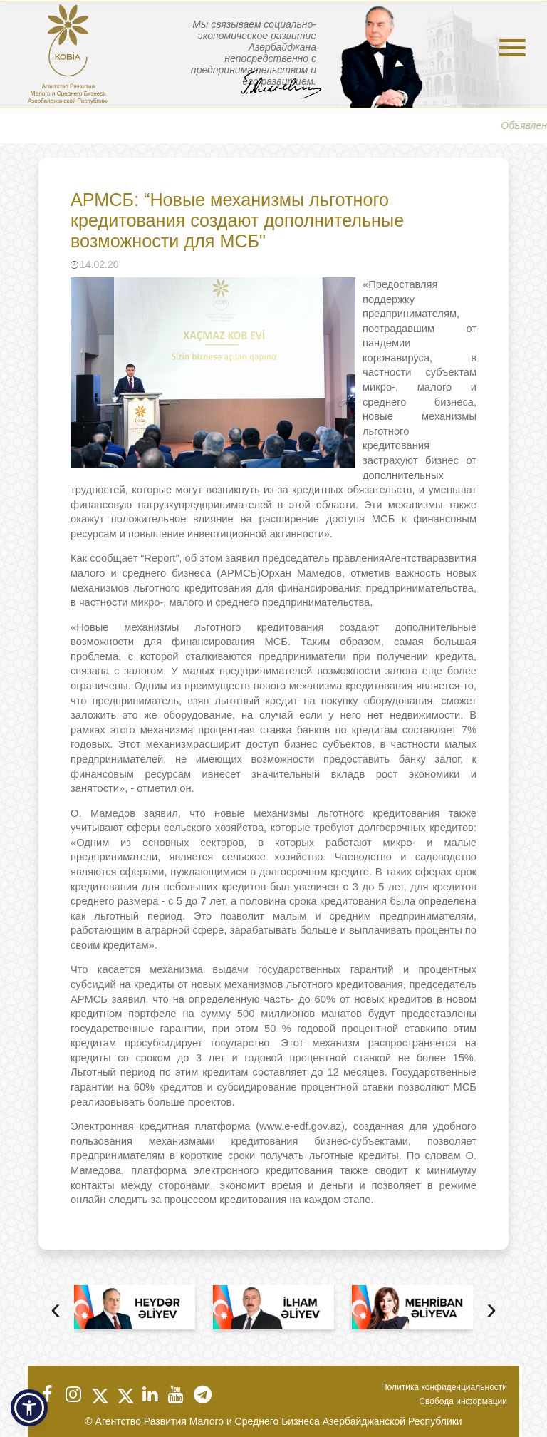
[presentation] (55, 1310)
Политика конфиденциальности (444, 1387)
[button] (29, 1408)
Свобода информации (463, 1401)
